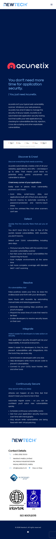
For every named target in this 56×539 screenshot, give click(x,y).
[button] (51, 4)
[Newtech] (15, 4)
